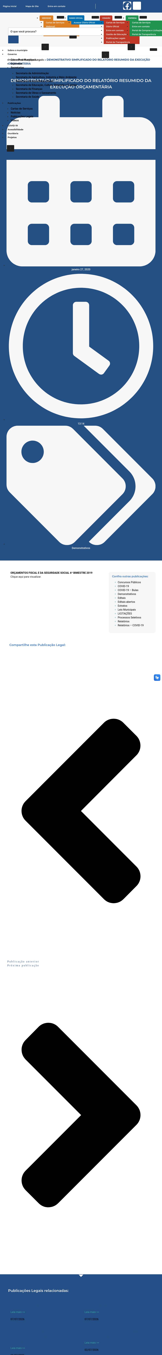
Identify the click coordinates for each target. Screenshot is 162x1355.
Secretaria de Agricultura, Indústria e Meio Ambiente (46, 77)
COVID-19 (13, 125)
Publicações (14, 103)
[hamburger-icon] (60, 17)
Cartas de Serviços (55, 22)
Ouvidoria (13, 133)
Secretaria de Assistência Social (34, 81)
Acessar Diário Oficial (84, 22)
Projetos (12, 137)
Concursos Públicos (129, 582)
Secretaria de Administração (32, 73)
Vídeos (15, 120)
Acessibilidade (15, 129)
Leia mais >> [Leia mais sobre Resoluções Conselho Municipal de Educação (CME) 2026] (92, 1342)
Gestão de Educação (116, 34)
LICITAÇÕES (125, 613)
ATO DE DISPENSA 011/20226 (37, 1306)
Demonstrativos (81, 548)
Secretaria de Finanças (29, 88)
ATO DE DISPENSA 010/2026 (110, 1306)
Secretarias (18, 67)
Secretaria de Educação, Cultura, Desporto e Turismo (46, 85)
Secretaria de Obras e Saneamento (36, 92)
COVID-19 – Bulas (128, 590)
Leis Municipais (127, 609)
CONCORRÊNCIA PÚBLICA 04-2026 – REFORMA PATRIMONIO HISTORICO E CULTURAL (43, 1336)
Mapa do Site (32, 6)
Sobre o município (18, 50)
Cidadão (107, 18)
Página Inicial (9, 6)
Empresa (133, 18)
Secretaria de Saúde (27, 96)
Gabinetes (16, 63)
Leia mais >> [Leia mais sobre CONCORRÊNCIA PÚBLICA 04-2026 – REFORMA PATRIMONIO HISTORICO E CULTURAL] (18, 1348)
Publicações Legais (115, 38)
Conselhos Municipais (23, 59)
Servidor (47, 18)
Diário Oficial (76, 18)
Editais (122, 597)
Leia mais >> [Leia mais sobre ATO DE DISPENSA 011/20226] (18, 1312)
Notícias (15, 112)
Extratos (122, 605)
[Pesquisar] (13, 39)
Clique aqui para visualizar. (25, 576)
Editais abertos (126, 601)
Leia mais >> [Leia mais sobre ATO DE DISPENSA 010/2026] (92, 1312)
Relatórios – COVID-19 (131, 625)
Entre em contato (56, 6)
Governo (12, 54)
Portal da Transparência (118, 42)
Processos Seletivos (129, 617)
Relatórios (123, 621)
